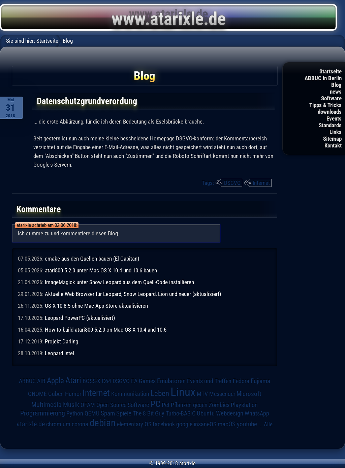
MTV (202, 393)
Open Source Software (122, 405)
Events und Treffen (209, 381)
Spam (108, 413)
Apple (55, 380)
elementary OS (134, 424)
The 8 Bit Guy (148, 413)
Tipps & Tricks (325, 105)
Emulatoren (171, 381)
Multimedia (46, 405)
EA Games (143, 381)
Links (336, 132)
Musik (71, 405)
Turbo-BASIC (180, 413)
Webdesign (229, 413)
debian (103, 423)
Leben (160, 393)
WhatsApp (257, 413)
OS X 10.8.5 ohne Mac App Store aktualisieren (96, 305)
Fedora (241, 381)
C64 (106, 381)
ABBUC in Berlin (323, 78)
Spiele (123, 413)
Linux (182, 392)
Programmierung (42, 413)
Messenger (222, 394)
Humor (73, 394)
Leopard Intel (59, 353)
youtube (247, 424)
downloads (330, 111)
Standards (330, 125)
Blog (336, 84)
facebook (164, 424)
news (336, 91)
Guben (56, 394)
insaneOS (205, 424)
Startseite (330, 71)
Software (331, 98)
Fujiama (260, 381)
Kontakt (333, 145)
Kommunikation (130, 393)
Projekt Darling (61, 341)
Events (334, 118)
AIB (41, 381)
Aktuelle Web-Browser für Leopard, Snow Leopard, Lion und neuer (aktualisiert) (133, 294)
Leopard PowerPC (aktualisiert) (80, 317)
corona (80, 424)
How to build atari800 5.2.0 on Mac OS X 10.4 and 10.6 (105, 329)
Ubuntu (206, 413)
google (184, 424)
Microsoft (249, 394)
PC (155, 404)
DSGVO (232, 182)
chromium (58, 424)
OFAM (88, 405)
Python (74, 413)
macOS (227, 424)
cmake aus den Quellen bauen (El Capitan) (92, 258)
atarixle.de (31, 424)
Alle (268, 424)
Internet (261, 182)
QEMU (92, 413)
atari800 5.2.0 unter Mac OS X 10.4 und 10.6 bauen (101, 270)
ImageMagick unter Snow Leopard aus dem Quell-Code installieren (119, 282)
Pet (165, 405)
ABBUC (27, 381)
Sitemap (332, 138)
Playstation (244, 405)
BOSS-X (91, 381)
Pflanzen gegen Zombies (200, 405)
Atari (73, 380)
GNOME (37, 393)
